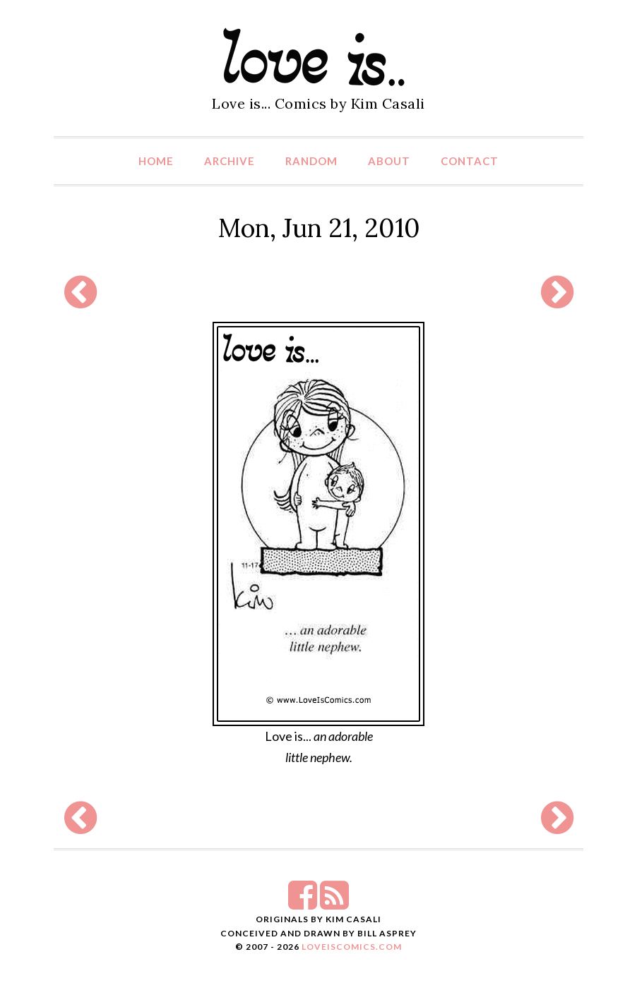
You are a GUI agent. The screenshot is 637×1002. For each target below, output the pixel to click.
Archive (229, 161)
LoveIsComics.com (352, 946)
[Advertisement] (315, 292)
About (389, 161)
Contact (470, 161)
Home (156, 161)
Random (311, 161)
